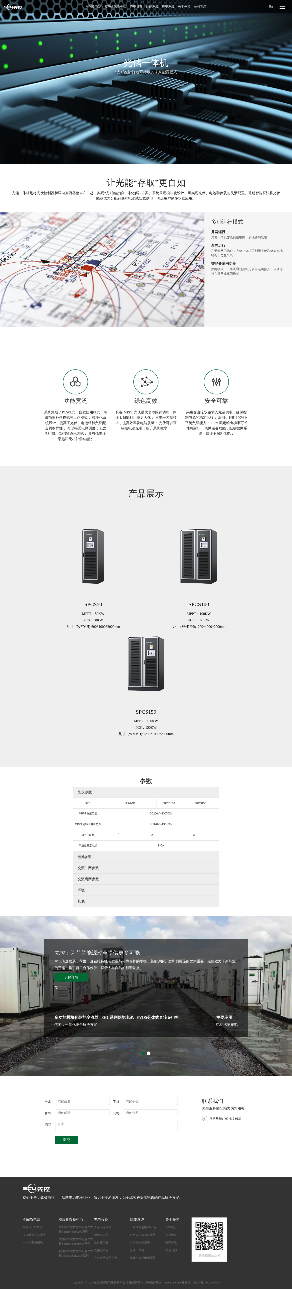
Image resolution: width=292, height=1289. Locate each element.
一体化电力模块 (33, 1242)
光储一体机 (137, 1250)
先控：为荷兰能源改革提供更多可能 (97, 953)
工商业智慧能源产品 (143, 1227)
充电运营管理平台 (105, 1257)
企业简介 (171, 1227)
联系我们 (171, 1250)
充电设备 (136, 6)
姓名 (48, 1101)
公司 (116, 1113)
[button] (143, 1053)
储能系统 (152, 6)
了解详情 (71, 977)
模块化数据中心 (115, 6)
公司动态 (200, 6)
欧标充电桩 (101, 1242)
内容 (48, 1124)
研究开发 (171, 1242)
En (271, 6)
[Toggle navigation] (282, 7)
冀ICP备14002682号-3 (206, 1282)
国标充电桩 (101, 1235)
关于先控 (184, 6)
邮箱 (48, 1113)
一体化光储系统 (140, 1242)
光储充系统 (101, 1250)
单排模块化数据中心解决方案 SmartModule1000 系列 (75, 1241)
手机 (116, 1101)
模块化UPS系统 (32, 1227)
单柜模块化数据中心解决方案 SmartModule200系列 (75, 1229)
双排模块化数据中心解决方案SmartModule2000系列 (75, 1253)
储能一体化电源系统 (143, 1257)
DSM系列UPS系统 (34, 1235)
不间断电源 (93, 6)
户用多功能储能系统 (143, 1235)
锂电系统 (168, 6)
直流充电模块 (102, 1227)
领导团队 (171, 1235)
